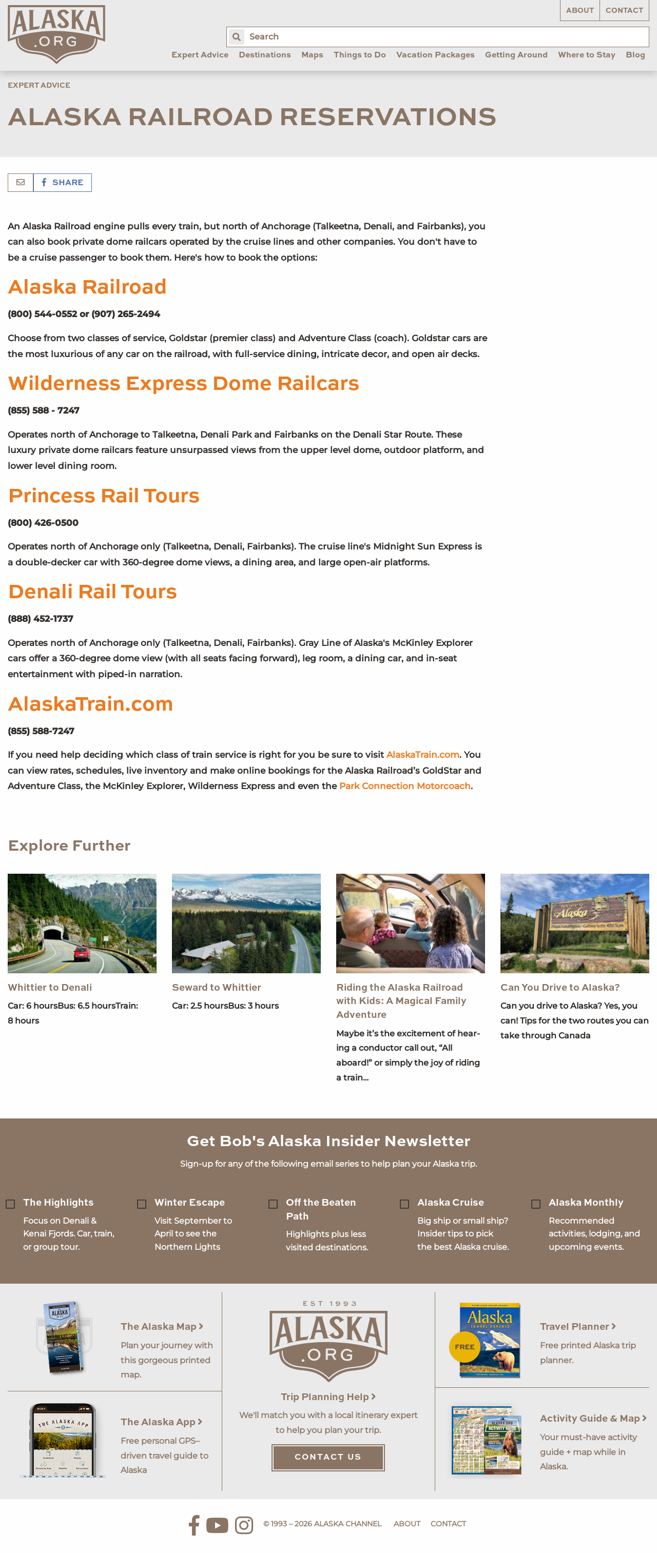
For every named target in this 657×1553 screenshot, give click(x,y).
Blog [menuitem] (635, 55)
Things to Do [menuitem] (360, 55)
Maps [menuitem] (312, 55)
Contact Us (328, 1457)
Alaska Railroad (87, 288)
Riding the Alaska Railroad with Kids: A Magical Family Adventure (401, 1001)
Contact (624, 10)
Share (62, 183)
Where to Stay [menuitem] (586, 55)
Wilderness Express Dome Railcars (183, 384)
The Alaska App (162, 1422)
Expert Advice (39, 85)
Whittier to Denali (50, 988)
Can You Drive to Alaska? (560, 988)
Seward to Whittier (216, 988)
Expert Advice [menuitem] (199, 55)
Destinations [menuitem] (265, 55)
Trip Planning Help (328, 1397)
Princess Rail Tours (104, 496)
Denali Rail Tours (92, 592)
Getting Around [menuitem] (516, 55)
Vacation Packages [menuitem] (435, 55)
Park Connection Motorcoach (405, 786)
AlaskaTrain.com (90, 705)
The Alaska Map (162, 1327)
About (580, 10)
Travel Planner (578, 1327)
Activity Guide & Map (593, 1419)
